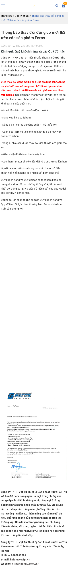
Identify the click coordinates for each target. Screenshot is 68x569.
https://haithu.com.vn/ (25, 563)
